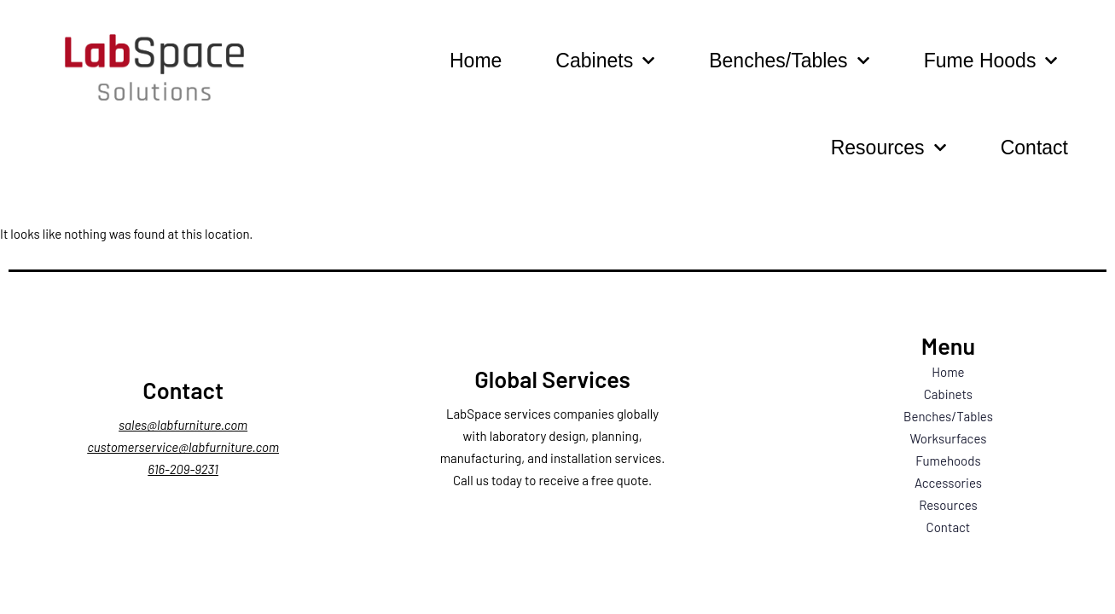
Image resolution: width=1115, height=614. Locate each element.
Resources (889, 147)
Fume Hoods (991, 60)
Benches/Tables (789, 60)
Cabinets (605, 60)
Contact (1034, 147)
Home (476, 60)
